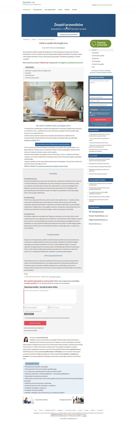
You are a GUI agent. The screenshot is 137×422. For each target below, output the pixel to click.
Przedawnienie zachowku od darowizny (99, 163)
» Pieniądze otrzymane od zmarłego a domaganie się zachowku (98, 150)
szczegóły (84, 415)
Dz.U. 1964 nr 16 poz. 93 (54, 276)
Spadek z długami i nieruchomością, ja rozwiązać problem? (45, 393)
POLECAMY (93, 156)
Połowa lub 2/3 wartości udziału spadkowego (41, 369)
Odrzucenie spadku (98, 55)
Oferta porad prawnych (32, 78)
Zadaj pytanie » (94, 207)
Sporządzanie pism (50, 9)
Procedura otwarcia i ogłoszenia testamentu (100, 166)
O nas (35, 410)
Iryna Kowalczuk (60, 48)
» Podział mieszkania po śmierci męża (98, 142)
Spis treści (100, 410)
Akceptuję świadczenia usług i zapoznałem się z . (47, 317)
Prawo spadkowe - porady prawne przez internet (36, 3)
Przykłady (28, 73)
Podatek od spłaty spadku (34, 390)
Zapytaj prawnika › (100, 43)
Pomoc (41, 410)
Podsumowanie (29, 75)
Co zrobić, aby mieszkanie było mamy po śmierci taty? (43, 371)
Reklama (67, 9)
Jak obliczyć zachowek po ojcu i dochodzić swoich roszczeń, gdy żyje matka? (99, 159)
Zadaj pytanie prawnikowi (68, 34)
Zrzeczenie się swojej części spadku (98, 174)
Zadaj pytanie (27, 9)
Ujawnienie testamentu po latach (36, 376)
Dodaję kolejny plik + (105, 109)
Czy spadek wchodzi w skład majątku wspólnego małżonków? (98, 192)
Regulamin (33, 317)
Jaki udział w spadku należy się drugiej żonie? (38, 70)
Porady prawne (37, 9)
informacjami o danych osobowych (61, 317)
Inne (93, 67)
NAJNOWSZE (94, 130)
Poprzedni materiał (41, 400)
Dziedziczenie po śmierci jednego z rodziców (40, 385)
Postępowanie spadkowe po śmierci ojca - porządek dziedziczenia (99, 188)
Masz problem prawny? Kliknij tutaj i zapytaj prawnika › (53, 144)
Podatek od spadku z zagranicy (36, 388)
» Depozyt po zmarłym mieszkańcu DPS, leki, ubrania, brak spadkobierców (100, 146)
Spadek (94, 50)
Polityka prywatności (50, 410)
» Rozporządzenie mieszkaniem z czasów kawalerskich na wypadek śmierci (99, 135)
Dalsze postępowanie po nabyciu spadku (99, 196)
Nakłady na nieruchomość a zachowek (38, 383)
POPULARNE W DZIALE (97, 180)
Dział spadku (96, 61)
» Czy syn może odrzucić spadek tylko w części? (99, 139)
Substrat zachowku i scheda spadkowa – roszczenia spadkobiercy (47, 374)
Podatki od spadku (98, 64)
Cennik (60, 9)
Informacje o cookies (71, 410)
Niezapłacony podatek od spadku (36, 367)
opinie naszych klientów (102, 5)
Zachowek (95, 53)
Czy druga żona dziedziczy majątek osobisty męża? (52, 166)
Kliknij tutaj (44, 62)
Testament (95, 58)
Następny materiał (65, 400)
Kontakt (74, 9)
